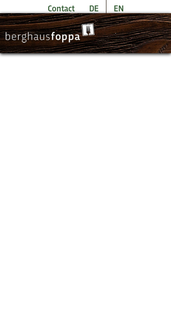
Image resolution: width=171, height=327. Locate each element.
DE (94, 9)
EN (119, 9)
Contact (61, 9)
